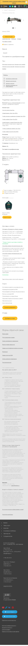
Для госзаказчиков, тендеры (8, 337)
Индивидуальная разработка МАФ (10, 289)
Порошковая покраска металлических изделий (12, 298)
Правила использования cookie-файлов (10, 631)
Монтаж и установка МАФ (8, 294)
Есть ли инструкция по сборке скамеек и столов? (12, 509)
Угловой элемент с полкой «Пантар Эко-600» (12, 122)
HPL (7, 146)
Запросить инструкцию (11, 81)
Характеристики (6, 39)
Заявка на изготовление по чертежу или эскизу (12, 348)
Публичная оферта (6, 629)
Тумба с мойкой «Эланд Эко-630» (9, 119)
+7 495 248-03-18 (7, 557)
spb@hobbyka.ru (7, 564)
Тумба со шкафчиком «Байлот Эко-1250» (11, 128)
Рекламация (5, 351)
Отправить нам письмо (8, 193)
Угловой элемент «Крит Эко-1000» (10, 113)
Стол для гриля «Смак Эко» (8, 110)
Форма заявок (5, 334)
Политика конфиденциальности (9, 625)
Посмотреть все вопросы (7, 514)
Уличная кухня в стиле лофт (8, 66)
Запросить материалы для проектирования (11, 86)
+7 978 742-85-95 (7, 573)
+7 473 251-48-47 (7, 582)
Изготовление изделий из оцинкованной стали (12, 287)
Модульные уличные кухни (8, 64)
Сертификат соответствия (11, 78)
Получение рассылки (6, 362)
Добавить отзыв (10, 318)
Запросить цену (9, 36)
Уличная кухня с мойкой (20, 64)
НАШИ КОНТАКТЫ (7, 586)
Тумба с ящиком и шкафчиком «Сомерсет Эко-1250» (13, 116)
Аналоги (11, 197)
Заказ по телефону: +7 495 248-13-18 (11, 190)
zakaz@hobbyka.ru (15, 485)
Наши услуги (7, 525)
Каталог (6, 522)
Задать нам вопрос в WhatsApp (10, 191)
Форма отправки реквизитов (8, 344)
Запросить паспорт (10, 83)
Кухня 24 (5, 52)
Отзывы (19, 39)
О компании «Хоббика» (10, 531)
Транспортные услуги (7, 300)
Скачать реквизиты (10, 307)
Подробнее (5, 274)
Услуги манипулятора (7, 303)
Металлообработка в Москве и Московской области (13, 291)
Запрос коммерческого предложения (10, 341)
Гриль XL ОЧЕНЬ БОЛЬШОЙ (14, 103)
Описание (13, 39)
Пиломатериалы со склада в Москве (10, 296)
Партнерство (7, 533)
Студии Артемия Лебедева (10, 599)
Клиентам (6, 528)
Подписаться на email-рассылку (9, 620)
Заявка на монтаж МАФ (7, 355)
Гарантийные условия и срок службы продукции (12, 279)
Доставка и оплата (6, 41)
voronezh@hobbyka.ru (8, 580)
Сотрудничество (8, 536)
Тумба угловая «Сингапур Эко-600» (10, 131)
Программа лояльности (7, 627)
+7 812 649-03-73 (7, 565)
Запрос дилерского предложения (9, 359)
